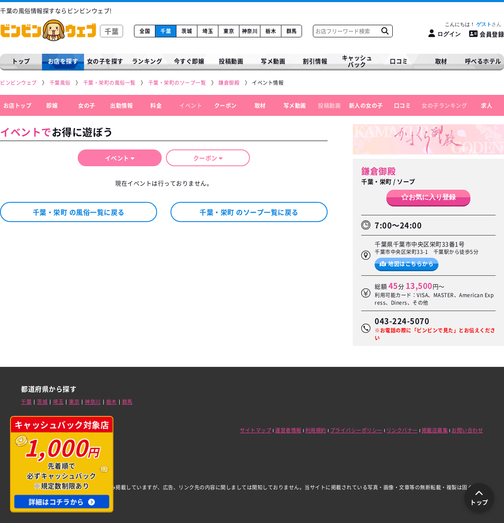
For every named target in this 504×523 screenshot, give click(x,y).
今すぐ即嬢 (189, 61)
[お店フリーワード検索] (384, 31)
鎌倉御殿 (378, 171)
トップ (21, 61)
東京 (228, 31)
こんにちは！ (473, 24)
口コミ (399, 61)
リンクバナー (402, 430)
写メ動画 (273, 61)
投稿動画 (231, 61)
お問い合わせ (467, 430)
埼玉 (207, 31)
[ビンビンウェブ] (19, 83)
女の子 (86, 105)
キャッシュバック (357, 61)
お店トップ (17, 105)
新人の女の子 (366, 105)
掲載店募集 (435, 430)
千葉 (165, 31)
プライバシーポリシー (356, 430)
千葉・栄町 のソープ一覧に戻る (249, 212)
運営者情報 (288, 430)
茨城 (186, 31)
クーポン (225, 105)
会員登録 (486, 34)
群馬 (291, 31)
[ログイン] (444, 33)
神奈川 (250, 31)
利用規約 (315, 430)
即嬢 (52, 105)
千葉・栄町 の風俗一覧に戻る (79, 212)
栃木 (270, 31)
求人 (486, 105)
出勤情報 (121, 105)
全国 (144, 31)
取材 (260, 105)
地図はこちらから (407, 263)
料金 (156, 105)
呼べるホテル (483, 61)
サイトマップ (255, 430)
